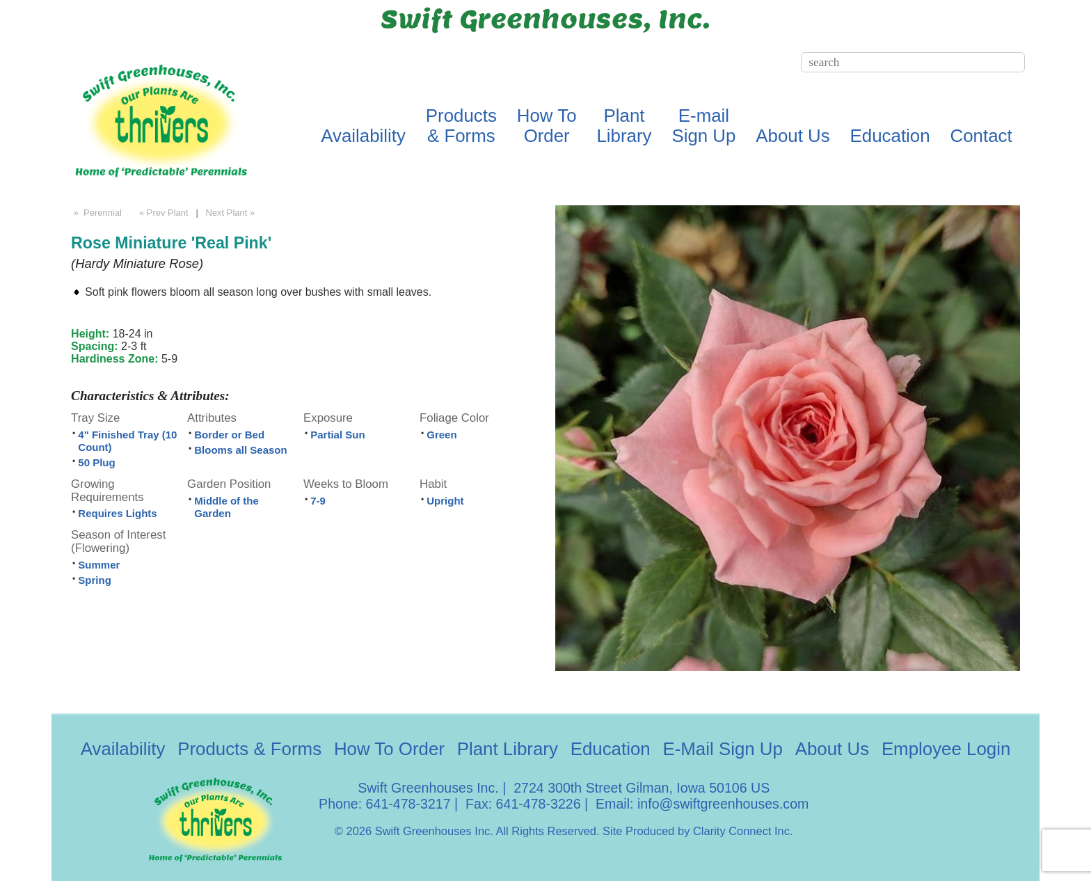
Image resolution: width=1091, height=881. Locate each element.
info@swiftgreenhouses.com (723, 803)
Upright (445, 501)
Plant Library (507, 749)
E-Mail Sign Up (722, 749)
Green (441, 434)
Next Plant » (231, 212)
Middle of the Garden (226, 507)
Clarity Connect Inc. (743, 831)
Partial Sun (337, 434)
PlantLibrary (623, 125)
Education (890, 135)
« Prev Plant (162, 212)
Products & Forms (249, 749)
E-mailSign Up (703, 125)
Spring (94, 580)
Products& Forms (461, 125)
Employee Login (946, 749)
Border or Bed (229, 434)
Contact (981, 135)
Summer (99, 565)
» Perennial (96, 212)
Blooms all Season (240, 450)
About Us (792, 135)
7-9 (318, 501)
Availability (363, 135)
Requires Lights (117, 513)
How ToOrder (547, 125)
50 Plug (96, 462)
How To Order (389, 749)
